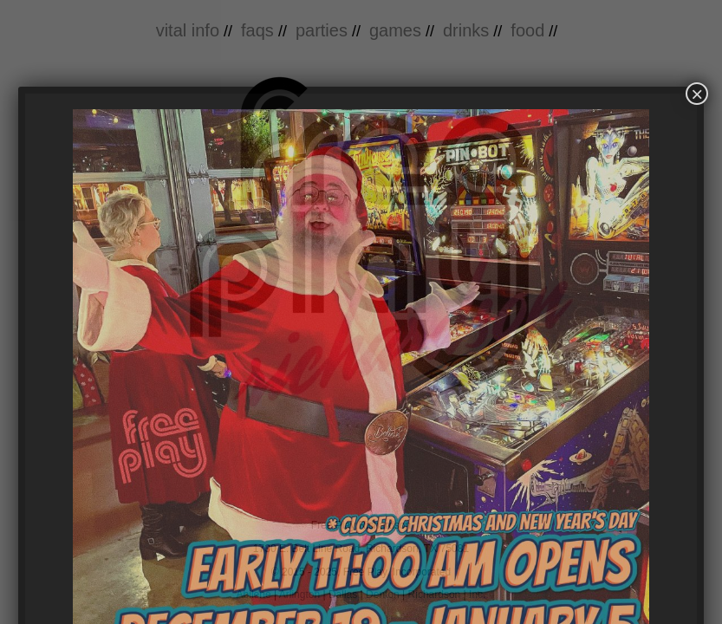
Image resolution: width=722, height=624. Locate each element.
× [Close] (697, 93)
